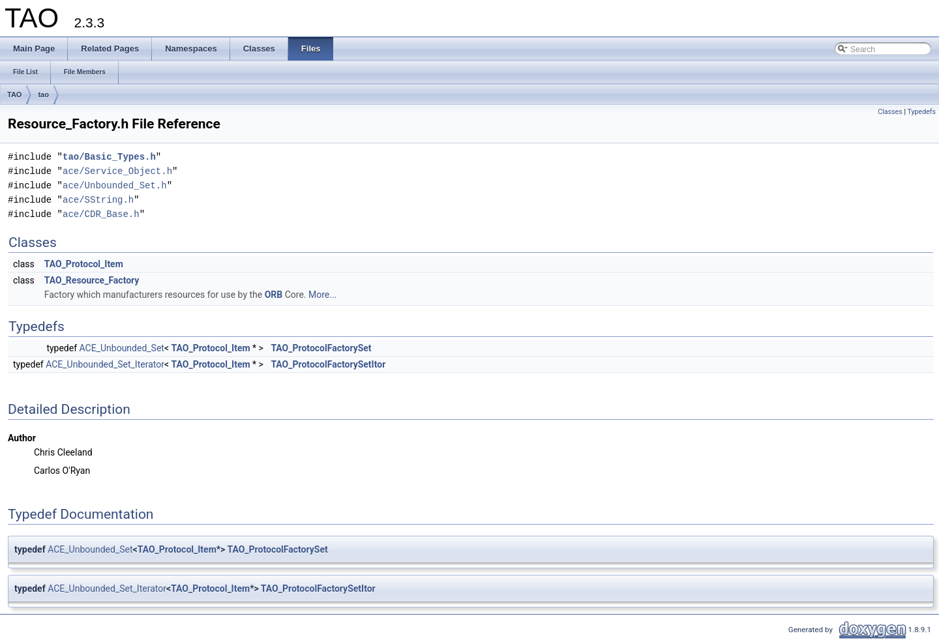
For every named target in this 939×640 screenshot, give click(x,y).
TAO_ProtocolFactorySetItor (328, 364)
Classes (890, 112)
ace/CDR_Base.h (101, 214)
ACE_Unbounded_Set (122, 348)
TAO (14, 94)
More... (322, 294)
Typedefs (921, 112)
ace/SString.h (98, 200)
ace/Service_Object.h (117, 171)
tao (43, 94)
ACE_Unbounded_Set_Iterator (105, 364)
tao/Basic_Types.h (109, 157)
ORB (274, 294)
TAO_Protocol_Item (83, 264)
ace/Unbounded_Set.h (115, 185)
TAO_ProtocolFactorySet (321, 348)
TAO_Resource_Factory (92, 280)
